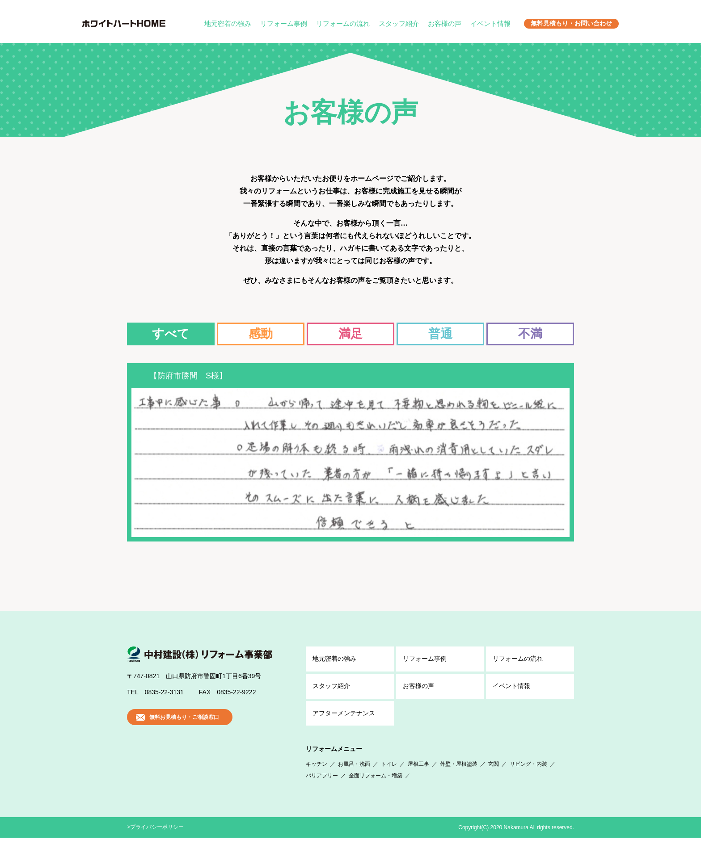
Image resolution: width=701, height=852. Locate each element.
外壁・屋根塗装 (458, 778)
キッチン (316, 778)
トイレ (389, 778)
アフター (343, 728)
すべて (171, 333)
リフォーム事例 (283, 23)
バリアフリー (322, 790)
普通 (440, 333)
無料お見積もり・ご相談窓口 (184, 731)
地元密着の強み (227, 23)
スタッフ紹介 (399, 23)
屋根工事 (418, 778)
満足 (350, 333)
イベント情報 (490, 23)
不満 (530, 333)
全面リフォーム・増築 (375, 790)
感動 (261, 333)
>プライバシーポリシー (155, 841)
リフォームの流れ (343, 23)
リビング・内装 (528, 778)
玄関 (493, 778)
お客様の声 (444, 23)
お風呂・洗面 (354, 778)
